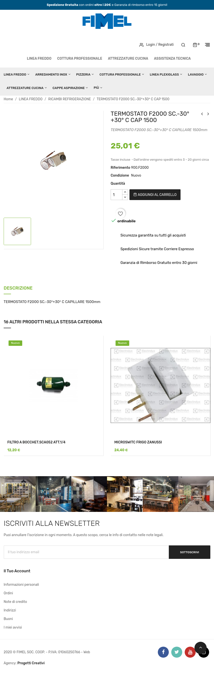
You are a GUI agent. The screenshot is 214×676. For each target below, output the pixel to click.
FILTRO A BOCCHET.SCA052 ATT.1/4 (36, 442)
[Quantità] (116, 194)
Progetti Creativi (31, 663)
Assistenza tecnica (172, 58)
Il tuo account (17, 571)
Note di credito (15, 602)
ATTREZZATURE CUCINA (128, 58)
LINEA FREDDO (39, 58)
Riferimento (120, 168)
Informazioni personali (21, 585)
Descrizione (18, 288)
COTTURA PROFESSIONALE (79, 58)
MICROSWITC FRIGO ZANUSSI (138, 442)
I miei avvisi (13, 627)
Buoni (8, 619)
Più (96, 88)
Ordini (8, 593)
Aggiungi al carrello (154, 195)
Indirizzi (10, 610)
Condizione (120, 175)
